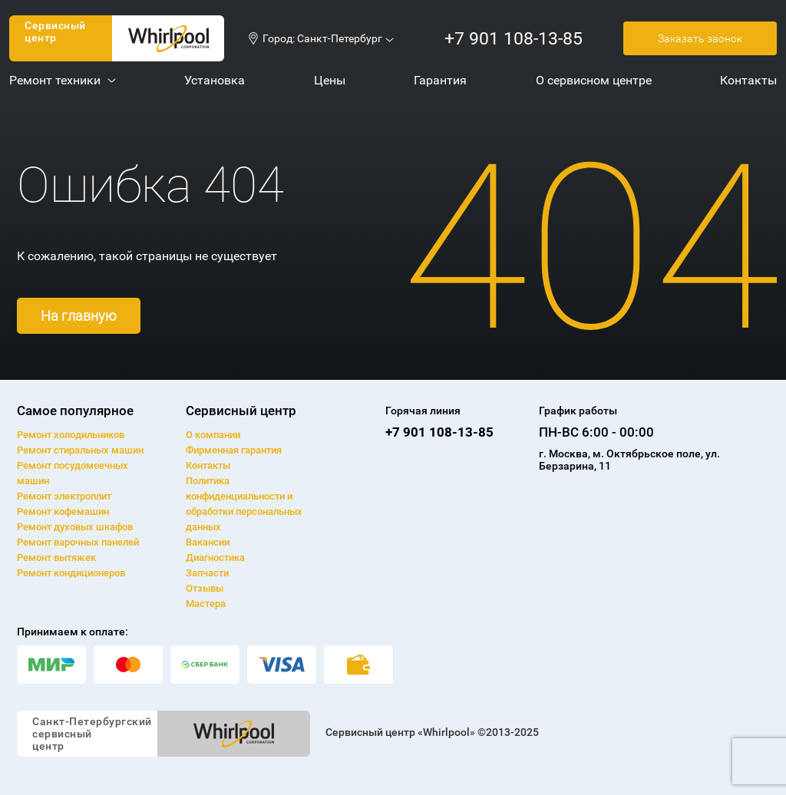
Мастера (206, 603)
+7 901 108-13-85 (513, 38)
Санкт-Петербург (339, 38)
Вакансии (208, 542)
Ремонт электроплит (64, 496)
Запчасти (207, 573)
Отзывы (204, 588)
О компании (213, 434)
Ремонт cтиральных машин (80, 450)
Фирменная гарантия (234, 450)
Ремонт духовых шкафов (75, 527)
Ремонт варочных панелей (78, 542)
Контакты (208, 465)
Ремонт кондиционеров (71, 573)
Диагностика (215, 557)
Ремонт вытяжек (56, 557)
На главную (79, 316)
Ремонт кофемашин (63, 511)
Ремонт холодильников (70, 434)
